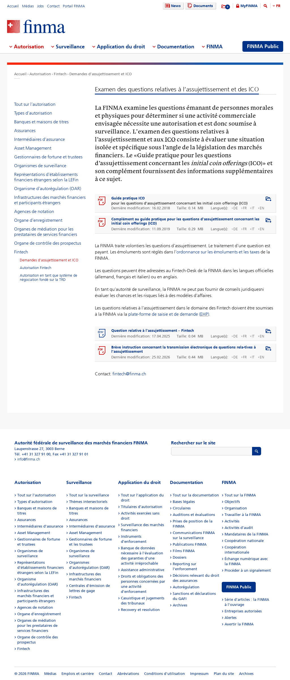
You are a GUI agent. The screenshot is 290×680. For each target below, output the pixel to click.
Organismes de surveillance (40, 165)
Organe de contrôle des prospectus (47, 243)
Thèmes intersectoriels (88, 502)
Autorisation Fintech (35, 268)
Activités (232, 521)
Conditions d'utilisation (164, 674)
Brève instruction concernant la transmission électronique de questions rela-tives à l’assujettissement (183, 349)
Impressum (199, 674)
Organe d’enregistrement (38, 220)
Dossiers (179, 557)
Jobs (40, 6)
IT (253, 208)
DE (235, 208)
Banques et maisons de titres (41, 121)
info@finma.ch (28, 459)
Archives (180, 605)
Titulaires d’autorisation (141, 507)
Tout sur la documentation (196, 495)
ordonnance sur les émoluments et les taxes (217, 252)
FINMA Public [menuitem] (263, 46)
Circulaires (182, 508)
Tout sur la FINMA (240, 495)
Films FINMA (184, 551)
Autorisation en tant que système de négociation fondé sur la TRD (48, 277)
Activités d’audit (239, 528)
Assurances (24, 130)
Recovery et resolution (140, 610)
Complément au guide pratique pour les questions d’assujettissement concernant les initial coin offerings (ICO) (185, 221)
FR (278, 6)
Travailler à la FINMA (243, 515)
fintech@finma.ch (129, 373)
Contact (53, 6)
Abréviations (128, 674)
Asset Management (32, 148)
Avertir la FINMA (239, 624)
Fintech (60, 74)
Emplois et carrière (77, 674)
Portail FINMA (74, 6)
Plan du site (224, 674)
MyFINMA (248, 6)
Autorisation (40, 74)
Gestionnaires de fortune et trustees (48, 157)
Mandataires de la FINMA (246, 534)
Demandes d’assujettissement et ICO (100, 74)
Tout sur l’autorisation (35, 104)
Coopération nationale (244, 541)
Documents (199, 6)
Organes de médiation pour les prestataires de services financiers (45, 231)
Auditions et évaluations (194, 515)
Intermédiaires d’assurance (39, 139)
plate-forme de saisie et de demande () (168, 314)
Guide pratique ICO (128, 198)
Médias (28, 6)
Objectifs (232, 502)
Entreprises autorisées (243, 611)
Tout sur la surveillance (89, 495)
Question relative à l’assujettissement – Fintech (152, 330)
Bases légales (184, 502)
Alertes (230, 618)
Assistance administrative (142, 570)
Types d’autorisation (33, 113)
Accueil (13, 6)
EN (262, 208)
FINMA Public (238, 587)
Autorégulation (186, 587)
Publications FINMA (189, 544)
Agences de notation (34, 211)
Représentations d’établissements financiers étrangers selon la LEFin (46, 177)
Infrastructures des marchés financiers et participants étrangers (50, 200)
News (172, 6)
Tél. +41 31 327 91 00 (32, 454)
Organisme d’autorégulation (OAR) (47, 188)
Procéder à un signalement (248, 570)
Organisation (236, 508)
